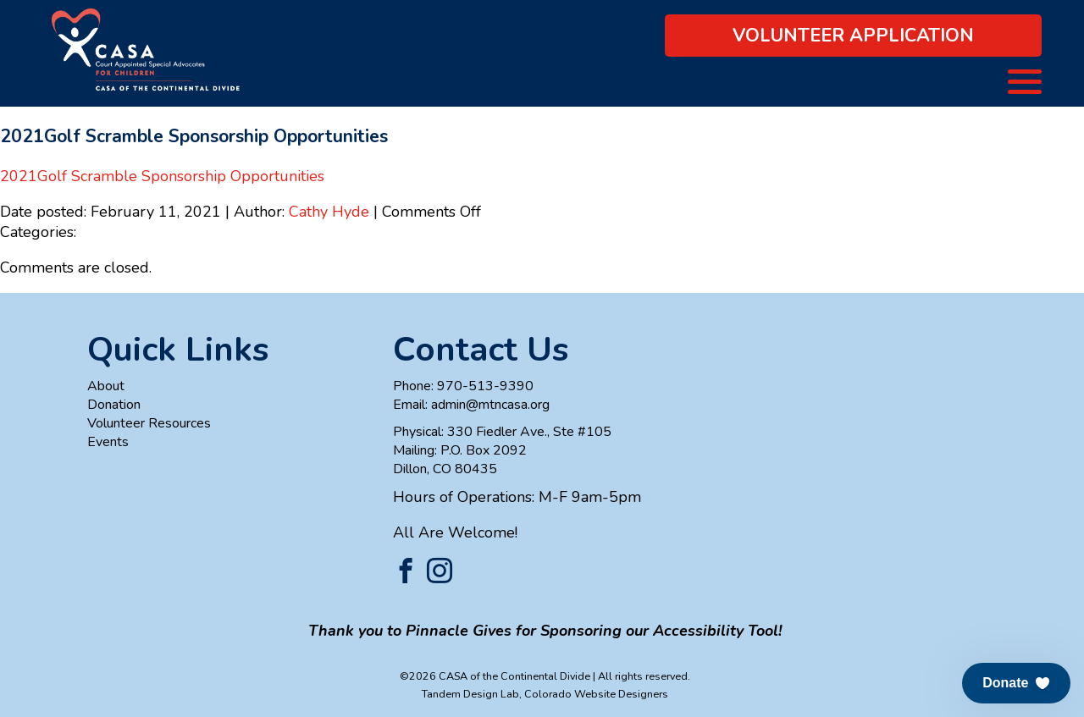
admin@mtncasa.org (490, 404)
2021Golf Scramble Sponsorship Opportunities (162, 176)
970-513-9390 (485, 386)
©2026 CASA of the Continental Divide (495, 676)
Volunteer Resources (149, 423)
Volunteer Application (853, 35)
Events (108, 442)
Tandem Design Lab (470, 694)
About (105, 386)
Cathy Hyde (329, 211)
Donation (114, 404)
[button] (1016, 683)
